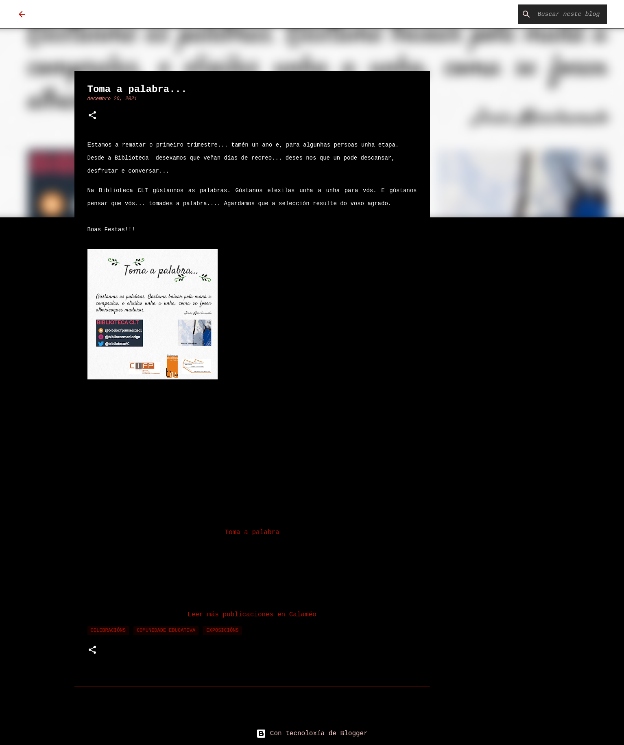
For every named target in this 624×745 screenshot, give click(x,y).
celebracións (108, 630)
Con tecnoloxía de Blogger (312, 733)
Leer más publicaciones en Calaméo (252, 614)
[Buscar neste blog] (564, 14)
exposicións (222, 630)
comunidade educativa (166, 630)
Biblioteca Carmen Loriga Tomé (146, 14)
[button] (92, 116)
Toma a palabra (252, 532)
